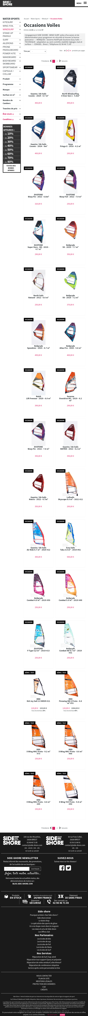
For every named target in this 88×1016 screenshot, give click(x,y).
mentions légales (44, 981)
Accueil (26, 19)
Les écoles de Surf (44, 950)
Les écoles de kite (44, 938)
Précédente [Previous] (46, 61)
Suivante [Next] (63, 61)
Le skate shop (44, 920)
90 (70, 51)
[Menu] (81, 3)
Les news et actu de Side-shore (44, 929)
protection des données (44, 984)
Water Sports (11, 18)
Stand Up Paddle (8, 34)
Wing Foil (8, 26)
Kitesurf (8, 22)
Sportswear (10, 67)
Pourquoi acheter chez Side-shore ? (44, 915)
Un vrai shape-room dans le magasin (44, 926)
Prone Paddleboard (10, 48)
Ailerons (8, 43)
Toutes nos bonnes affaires (11, 168)
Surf (5, 40)
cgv (44, 987)
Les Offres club (44, 931)
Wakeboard (9, 57)
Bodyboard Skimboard (9, 62)
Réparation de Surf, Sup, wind (44, 957)
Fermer (62, 1015)
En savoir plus (52, 1015)
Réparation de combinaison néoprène (44, 965)
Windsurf (8, 29)
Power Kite (9, 53)
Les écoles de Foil (44, 944)
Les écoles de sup (44, 941)
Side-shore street (44, 918)
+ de (8, 133)
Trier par (27, 51)
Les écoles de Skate (44, 947)
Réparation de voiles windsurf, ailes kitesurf (44, 962)
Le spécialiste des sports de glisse (44, 923)
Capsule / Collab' (8, 72)
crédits (44, 989)
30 (65, 51)
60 (67, 51)
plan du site (44, 978)
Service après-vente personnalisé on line (44, 968)
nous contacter (44, 976)
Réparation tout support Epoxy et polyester (44, 959)
